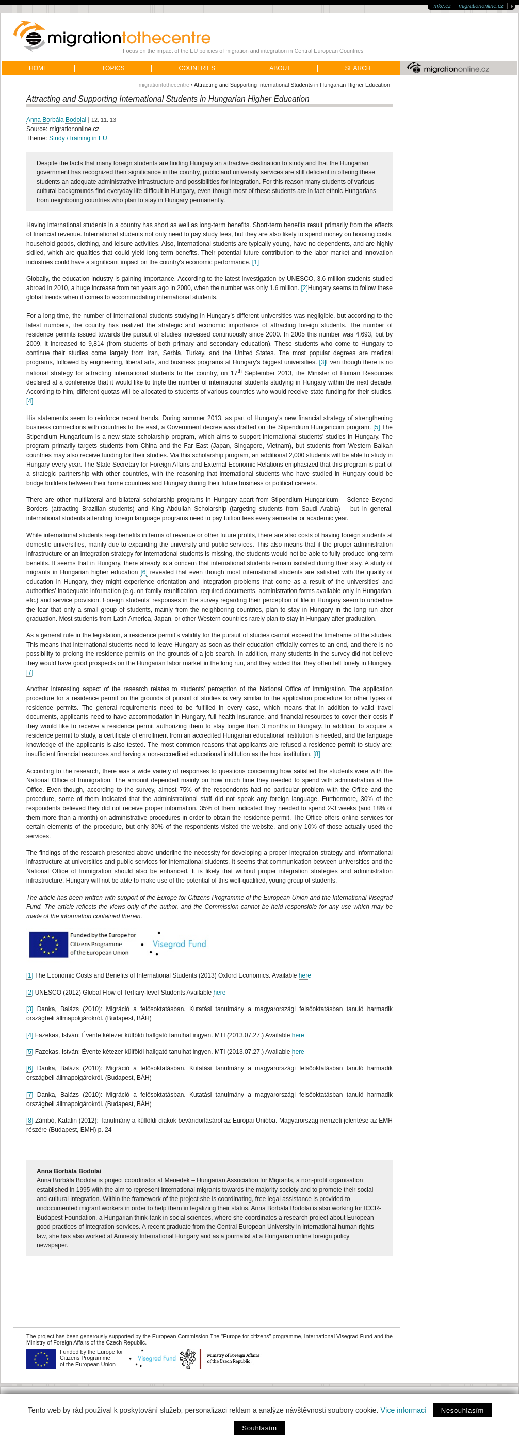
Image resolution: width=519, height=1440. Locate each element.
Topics (113, 68)
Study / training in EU (78, 138)
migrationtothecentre (164, 85)
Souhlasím (259, 1428)
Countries (197, 68)
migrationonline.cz (481, 6)
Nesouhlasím (462, 1410)
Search (357, 68)
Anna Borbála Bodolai (56, 119)
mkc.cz (442, 6)
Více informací (403, 1410)
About (279, 68)
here (305, 975)
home (38, 68)
